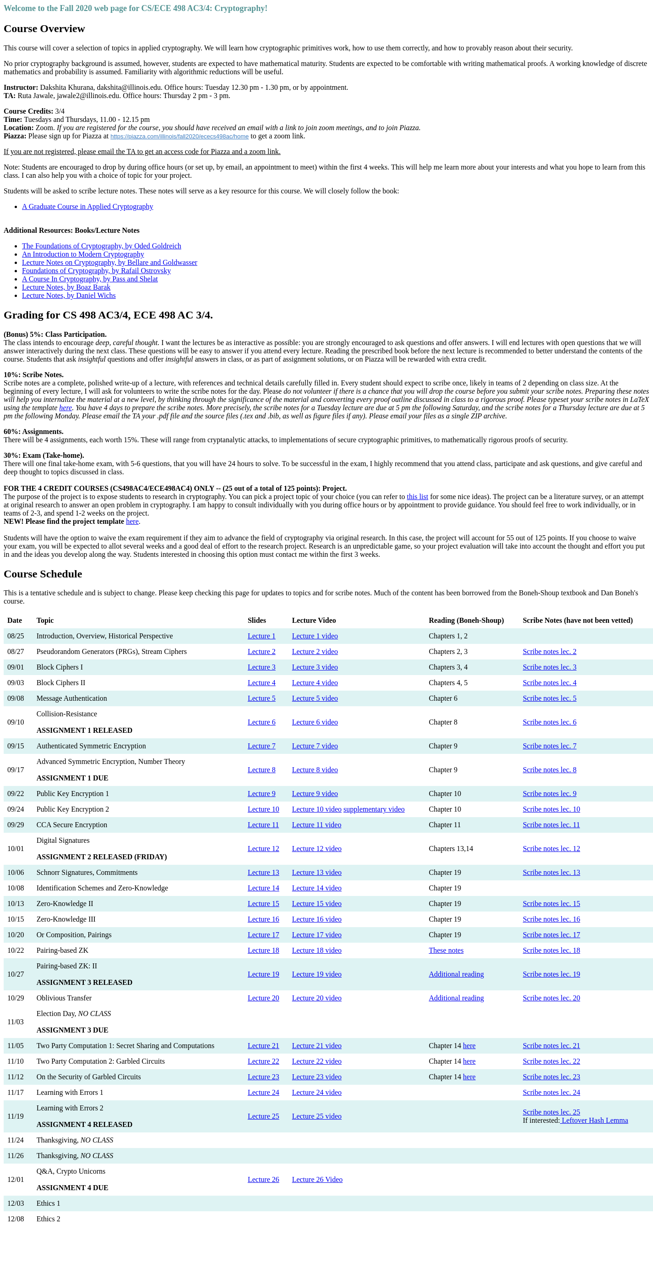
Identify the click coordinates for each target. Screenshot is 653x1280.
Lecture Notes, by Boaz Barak (66, 287)
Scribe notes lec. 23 (551, 1077)
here (65, 408)
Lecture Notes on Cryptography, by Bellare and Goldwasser (109, 262)
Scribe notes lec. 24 (551, 1092)
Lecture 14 (263, 888)
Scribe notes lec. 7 (550, 746)
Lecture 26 (263, 1179)
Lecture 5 (262, 698)
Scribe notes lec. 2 (550, 651)
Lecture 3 (262, 667)
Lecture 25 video (317, 1116)
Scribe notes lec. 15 (551, 903)
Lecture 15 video (317, 903)
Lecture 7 (262, 746)
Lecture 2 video (315, 651)
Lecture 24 (263, 1092)
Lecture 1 (262, 636)
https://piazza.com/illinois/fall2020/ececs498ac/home (179, 136)
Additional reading (456, 974)
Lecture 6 (262, 722)
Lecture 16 (263, 919)
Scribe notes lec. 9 (550, 793)
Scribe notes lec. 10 (551, 809)
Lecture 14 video (317, 888)
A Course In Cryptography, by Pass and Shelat (90, 279)
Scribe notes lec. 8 (550, 770)
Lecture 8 (262, 770)
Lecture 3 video (315, 667)
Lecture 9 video (315, 793)
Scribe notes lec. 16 (551, 919)
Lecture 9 (262, 793)
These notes (446, 950)
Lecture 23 (263, 1077)
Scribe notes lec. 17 (551, 935)
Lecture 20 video (317, 998)
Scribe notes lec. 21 (551, 1045)
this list (417, 496)
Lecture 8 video (315, 770)
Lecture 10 (263, 809)
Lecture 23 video (317, 1077)
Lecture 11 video (317, 825)
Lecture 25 (263, 1116)
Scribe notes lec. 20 (551, 998)
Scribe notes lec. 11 (551, 825)
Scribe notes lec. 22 (551, 1061)
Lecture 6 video (315, 722)
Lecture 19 (263, 974)
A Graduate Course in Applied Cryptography (87, 206)
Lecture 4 (262, 683)
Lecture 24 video (317, 1092)
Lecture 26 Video (317, 1179)
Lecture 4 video (315, 683)
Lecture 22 (263, 1061)
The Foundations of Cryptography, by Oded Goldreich (101, 246)
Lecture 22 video (317, 1061)
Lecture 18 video (317, 950)
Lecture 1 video (315, 636)
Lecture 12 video (317, 848)
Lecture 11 (263, 825)
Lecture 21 (263, 1045)
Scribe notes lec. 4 (550, 683)
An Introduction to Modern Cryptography (83, 254)
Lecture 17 (263, 935)
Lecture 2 (262, 651)
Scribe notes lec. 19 (551, 974)
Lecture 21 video (317, 1045)
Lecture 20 (263, 998)
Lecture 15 (263, 903)
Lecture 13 (263, 872)
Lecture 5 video (315, 698)
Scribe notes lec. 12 (551, 848)
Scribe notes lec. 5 (550, 698)
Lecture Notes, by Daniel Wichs (69, 295)
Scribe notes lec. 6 (550, 722)
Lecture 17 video (317, 935)
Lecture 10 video (317, 809)
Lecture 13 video (317, 872)
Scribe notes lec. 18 (551, 950)
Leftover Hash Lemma (594, 1120)
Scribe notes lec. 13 (551, 872)
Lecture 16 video (317, 919)
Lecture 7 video (315, 746)
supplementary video (374, 809)
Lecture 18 (263, 950)
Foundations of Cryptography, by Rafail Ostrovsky (96, 271)
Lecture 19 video (317, 974)
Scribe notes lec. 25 (551, 1112)
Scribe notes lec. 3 (550, 667)
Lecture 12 (263, 848)
